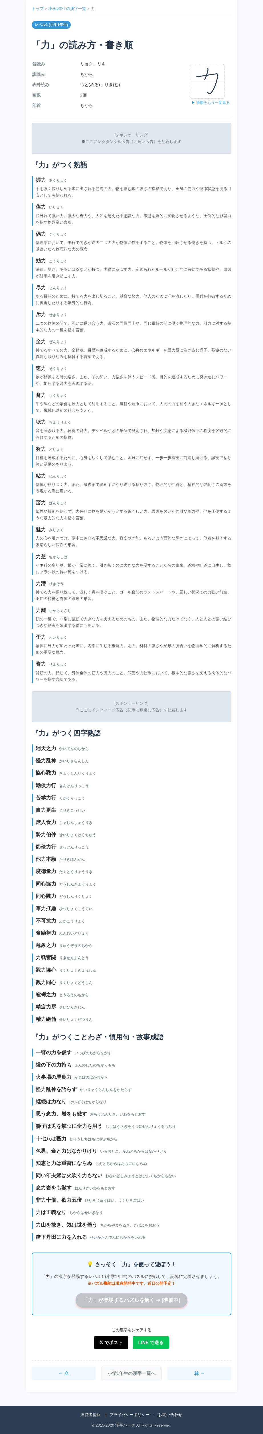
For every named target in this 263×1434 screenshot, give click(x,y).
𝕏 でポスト (111, 1342)
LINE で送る (151, 1342)
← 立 (63, 1373)
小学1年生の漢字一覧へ (132, 1373)
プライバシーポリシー (129, 1415)
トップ (38, 9)
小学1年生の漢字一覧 (67, 9)
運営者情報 (91, 1415)
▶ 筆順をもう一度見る (210, 102)
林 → (199, 1373)
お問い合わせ (170, 1415)
